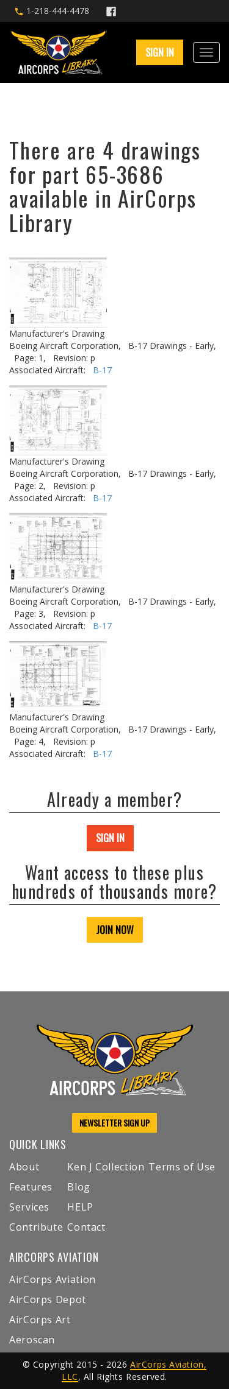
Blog (78, 1187)
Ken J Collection (105, 1166)
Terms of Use (182, 1166)
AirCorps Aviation (52, 1279)
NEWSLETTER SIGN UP (114, 1122)
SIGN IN (159, 52)
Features (31, 1187)
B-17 (102, 370)
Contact (86, 1227)
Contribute (36, 1227)
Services (29, 1207)
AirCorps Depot (47, 1299)
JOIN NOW (115, 930)
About (24, 1166)
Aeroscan (32, 1339)
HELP (80, 1207)
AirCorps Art (40, 1319)
